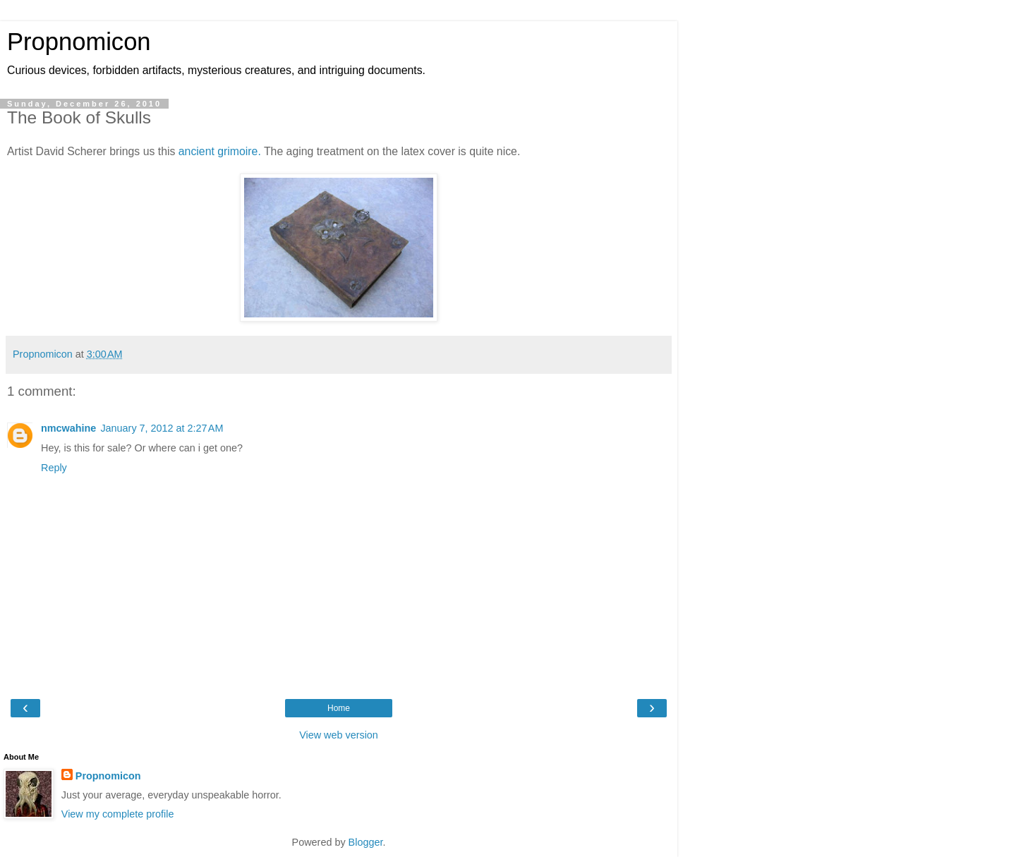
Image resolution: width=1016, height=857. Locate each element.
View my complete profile (117, 814)
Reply (54, 467)
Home (338, 708)
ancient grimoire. (220, 151)
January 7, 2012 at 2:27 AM (161, 428)
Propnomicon (79, 41)
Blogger (366, 842)
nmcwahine (68, 428)
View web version (338, 735)
